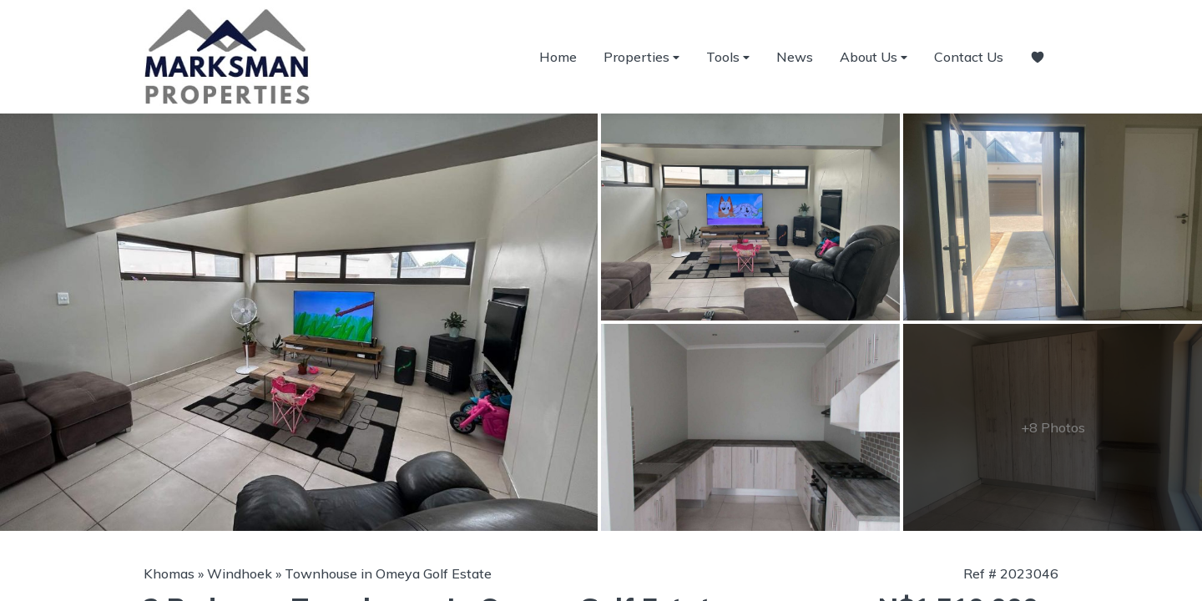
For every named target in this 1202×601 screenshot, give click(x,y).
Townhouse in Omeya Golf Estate (388, 573)
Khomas (169, 573)
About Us (873, 57)
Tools (728, 57)
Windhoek (239, 573)
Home (558, 56)
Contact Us (968, 56)
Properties (641, 57)
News (794, 56)
